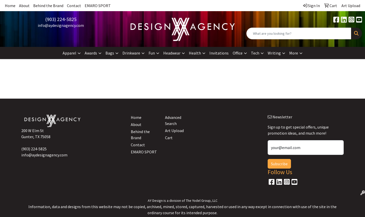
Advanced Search (173, 120)
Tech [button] (255, 53)
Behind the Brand (48, 5)
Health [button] (195, 53)
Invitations (219, 53)
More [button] (293, 53)
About (24, 5)
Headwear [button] (171, 53)
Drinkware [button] (131, 53)
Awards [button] (91, 53)
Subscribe (279, 163)
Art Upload (174, 130)
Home (10, 5)
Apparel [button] (69, 53)
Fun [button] (152, 53)
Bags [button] (109, 53)
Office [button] (238, 53)
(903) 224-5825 (61, 19)
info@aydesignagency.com (61, 25)
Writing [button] (274, 53)
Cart (169, 137)
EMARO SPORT (98, 5)
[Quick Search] (298, 33)
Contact (74, 5)
